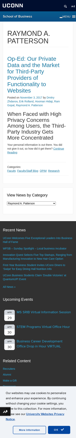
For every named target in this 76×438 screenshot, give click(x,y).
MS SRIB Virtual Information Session (44, 312)
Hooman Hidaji (44, 101)
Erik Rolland (26, 101)
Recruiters (9, 368)
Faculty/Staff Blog (27, 170)
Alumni (7, 374)
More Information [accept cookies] (29, 430)
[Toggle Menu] (61, 17)
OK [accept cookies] (59, 429)
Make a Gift (10, 380)
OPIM (43, 170)
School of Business (17, 16)
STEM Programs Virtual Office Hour (43, 327)
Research (54, 170)
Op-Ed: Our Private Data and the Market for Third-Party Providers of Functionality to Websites (33, 75)
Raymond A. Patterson (29, 105)
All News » (9, 286)
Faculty (11, 170)
